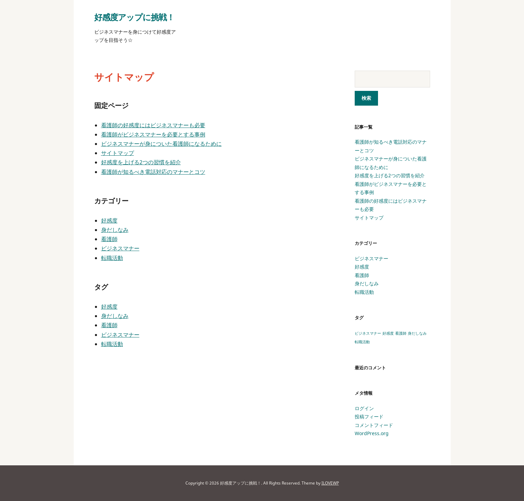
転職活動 (112, 258)
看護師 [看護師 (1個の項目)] (400, 333)
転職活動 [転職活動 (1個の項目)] (362, 341)
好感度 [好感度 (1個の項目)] (388, 333)
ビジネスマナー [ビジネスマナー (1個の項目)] (368, 333)
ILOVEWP (330, 483)
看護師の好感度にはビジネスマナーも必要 (153, 125)
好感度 (109, 220)
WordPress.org (372, 433)
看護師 (109, 239)
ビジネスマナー (120, 248)
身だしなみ (115, 230)
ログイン (364, 408)
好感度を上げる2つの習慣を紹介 (141, 162)
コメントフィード (374, 425)
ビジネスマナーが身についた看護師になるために (161, 143)
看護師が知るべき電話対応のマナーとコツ (153, 172)
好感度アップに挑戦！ (134, 17)
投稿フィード (369, 416)
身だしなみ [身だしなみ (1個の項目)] (417, 333)
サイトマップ (117, 153)
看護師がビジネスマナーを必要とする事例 (153, 134)
